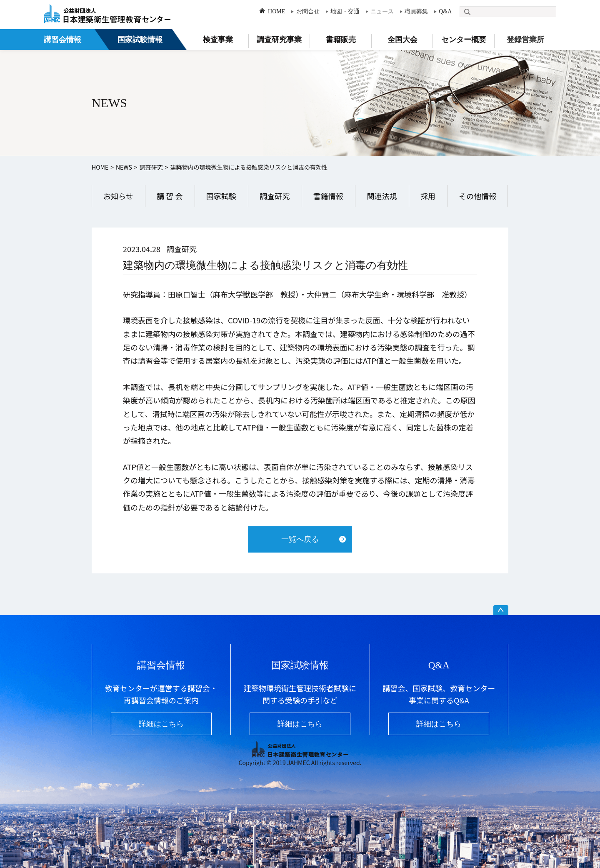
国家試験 (221, 195)
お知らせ (118, 195)
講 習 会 (169, 195)
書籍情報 (328, 195)
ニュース (382, 11)
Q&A (445, 11)
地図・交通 (345, 11)
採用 (427, 195)
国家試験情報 (140, 39)
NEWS (124, 167)
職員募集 (416, 11)
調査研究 (151, 167)
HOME (276, 11)
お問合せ (308, 11)
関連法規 (382, 195)
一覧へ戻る (300, 539)
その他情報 (477, 195)
